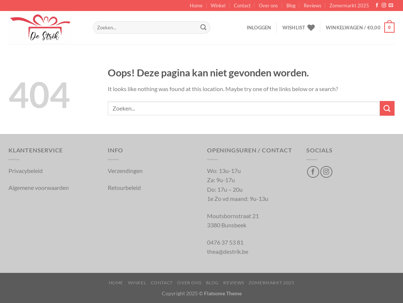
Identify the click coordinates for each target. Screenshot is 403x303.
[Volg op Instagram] (384, 5)
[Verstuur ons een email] (391, 5)
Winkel (218, 5)
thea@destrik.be (227, 251)
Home (196, 5)
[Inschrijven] (203, 27)
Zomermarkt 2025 (349, 5)
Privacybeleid (25, 170)
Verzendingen (125, 170)
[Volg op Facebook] (377, 5)
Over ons (268, 5)
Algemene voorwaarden (38, 187)
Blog (291, 5)
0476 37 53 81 (225, 242)
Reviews (312, 5)
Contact (242, 5)
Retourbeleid (124, 187)
